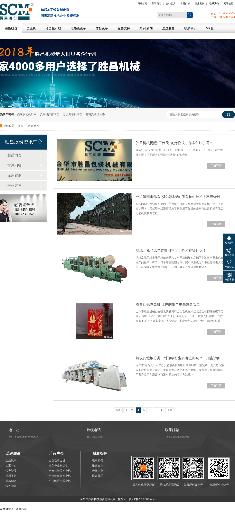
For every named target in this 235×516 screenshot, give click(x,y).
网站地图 (228, 3)
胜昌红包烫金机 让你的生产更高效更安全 (168, 304)
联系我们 (214, 3)
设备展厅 (97, 475)
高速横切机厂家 (26, 114)
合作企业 (97, 470)
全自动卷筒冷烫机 (60, 470)
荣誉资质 (10, 470)
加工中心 (10, 465)
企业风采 (10, 460)
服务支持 (124, 28)
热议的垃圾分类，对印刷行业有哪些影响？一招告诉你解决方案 (180, 358)
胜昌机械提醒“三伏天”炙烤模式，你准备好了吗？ (174, 143)
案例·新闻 (146, 28)
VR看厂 (211, 28)
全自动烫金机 (57, 460)
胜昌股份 (11, 28)
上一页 (129, 410)
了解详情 (216, 165)
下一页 (159, 410)
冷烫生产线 (53, 28)
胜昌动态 (33, 125)
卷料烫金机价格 (95, 114)
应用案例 (199, 3)
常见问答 (185, 3)
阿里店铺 (21, 509)
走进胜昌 (168, 28)
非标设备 (102, 28)
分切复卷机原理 (72, 114)
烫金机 (31, 28)
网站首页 (142, 3)
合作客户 (170, 3)
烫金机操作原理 (49, 114)
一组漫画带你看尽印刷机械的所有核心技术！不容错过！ (180, 197)
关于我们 (156, 3)
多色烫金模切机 (58, 465)
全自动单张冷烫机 (60, 475)
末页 (170, 410)
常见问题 (10, 486)
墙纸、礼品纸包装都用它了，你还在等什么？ (171, 251)
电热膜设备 (78, 28)
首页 (21, 125)
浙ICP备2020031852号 (142, 499)
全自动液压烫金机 (60, 480)
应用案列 (10, 475)
